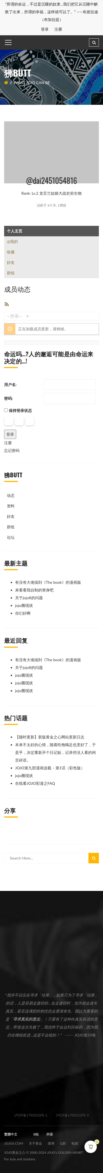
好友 (11, 262)
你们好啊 (22, 613)
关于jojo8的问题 (29, 597)
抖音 (49, 1134)
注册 (58, 29)
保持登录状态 (20, 410)
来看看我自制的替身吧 (34, 590)
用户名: (10, 384)
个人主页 (14, 231)
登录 (45, 29)
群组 (11, 273)
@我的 (12, 241)
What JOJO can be (32, 82)
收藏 (11, 252)
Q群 (63, 1143)
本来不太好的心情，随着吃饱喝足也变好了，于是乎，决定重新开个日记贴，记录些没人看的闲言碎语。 (55, 752)
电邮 (74, 1143)
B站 (36, 1134)
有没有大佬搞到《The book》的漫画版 (48, 582)
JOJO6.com (13, 1143)
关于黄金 (35, 1143)
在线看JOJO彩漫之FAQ (35, 783)
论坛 (11, 537)
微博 (51, 1143)
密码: (8, 398)
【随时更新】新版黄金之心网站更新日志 (49, 737)
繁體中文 (10, 1134)
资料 (11, 506)
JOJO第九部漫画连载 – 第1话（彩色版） (50, 767)
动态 (11, 495)
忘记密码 (12, 450)
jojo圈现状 (24, 605)
